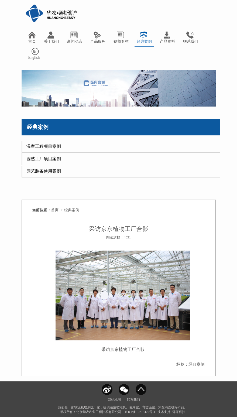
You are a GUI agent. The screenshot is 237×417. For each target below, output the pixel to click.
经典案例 (144, 37)
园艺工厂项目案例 (43, 158)
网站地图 (114, 400)
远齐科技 (178, 412)
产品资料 (167, 37)
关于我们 (51, 37)
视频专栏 (121, 37)
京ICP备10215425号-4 (140, 412)
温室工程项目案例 (43, 146)
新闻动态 (74, 37)
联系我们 (190, 37)
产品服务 (97, 37)
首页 (32, 37)
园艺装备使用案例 (43, 171)
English (34, 54)
